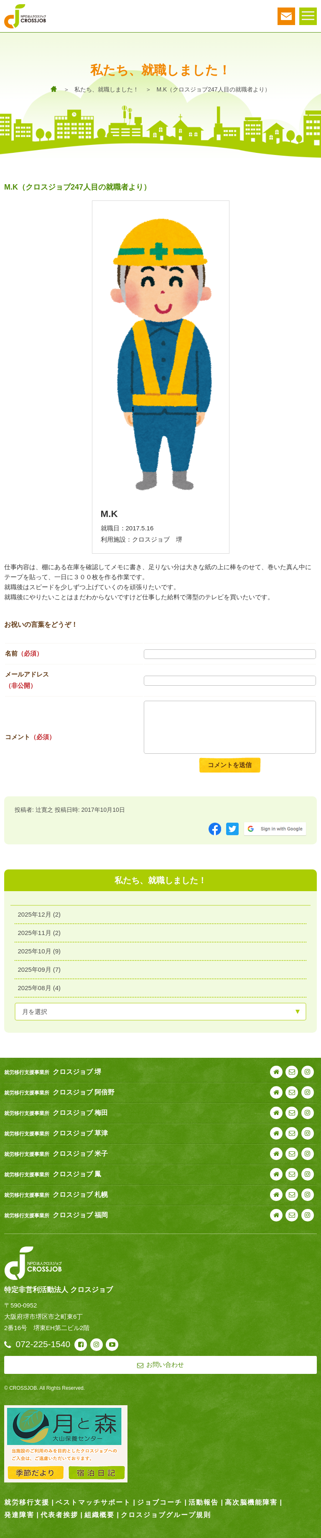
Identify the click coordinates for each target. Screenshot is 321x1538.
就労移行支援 (26, 1502)
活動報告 (204, 1502)
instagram (307, 1072)
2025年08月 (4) (39, 988)
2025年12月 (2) (39, 914)
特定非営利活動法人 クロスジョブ (58, 1289)
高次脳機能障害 (251, 1502)
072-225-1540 (43, 1344)
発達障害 (19, 1514)
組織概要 (99, 1514)
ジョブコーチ (159, 1502)
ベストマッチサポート (93, 1502)
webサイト (276, 1072)
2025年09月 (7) (39, 969)
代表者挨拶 (59, 1514)
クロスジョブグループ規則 (166, 1514)
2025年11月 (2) (39, 933)
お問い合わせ (291, 1072)
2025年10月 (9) (39, 951)
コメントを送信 (230, 764)
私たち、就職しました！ (106, 89)
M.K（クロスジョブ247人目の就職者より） (213, 89)
